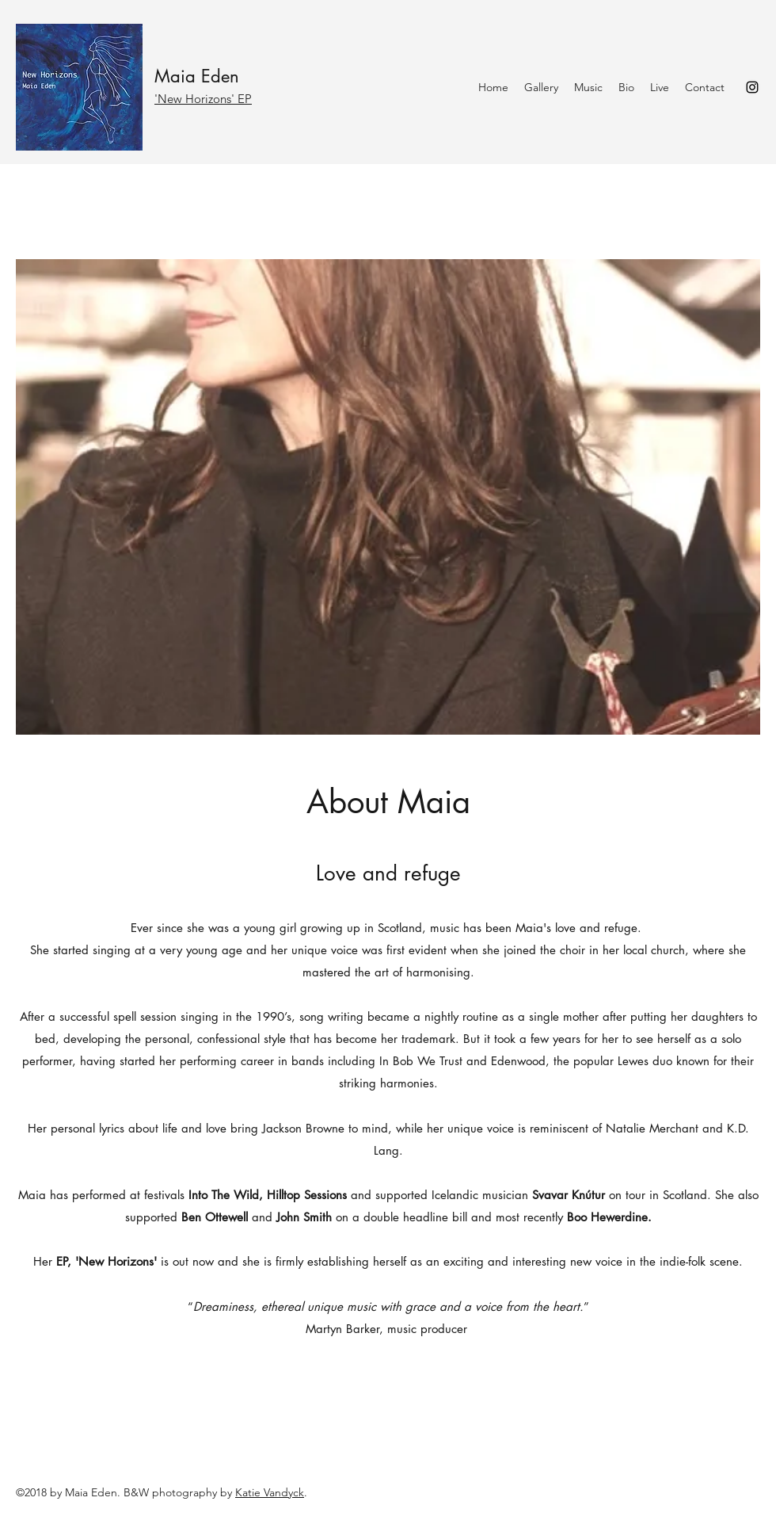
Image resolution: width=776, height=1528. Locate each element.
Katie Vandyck (269, 1492)
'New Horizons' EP (203, 98)
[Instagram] (752, 87)
